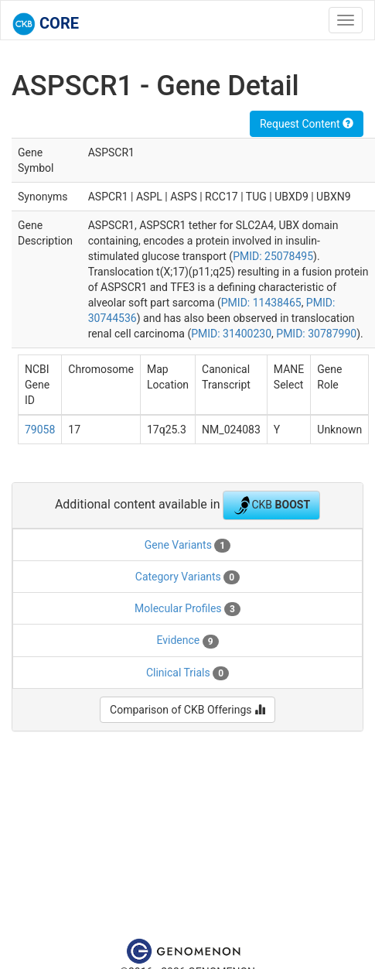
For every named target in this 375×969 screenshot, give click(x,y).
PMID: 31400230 (231, 333)
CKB (271, 505)
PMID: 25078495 (273, 256)
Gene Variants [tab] (187, 546)
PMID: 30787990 (316, 333)
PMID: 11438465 (261, 302)
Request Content (306, 124)
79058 (40, 429)
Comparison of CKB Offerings (187, 710)
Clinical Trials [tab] (187, 673)
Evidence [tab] (187, 641)
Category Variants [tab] (187, 577)
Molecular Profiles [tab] (187, 609)
